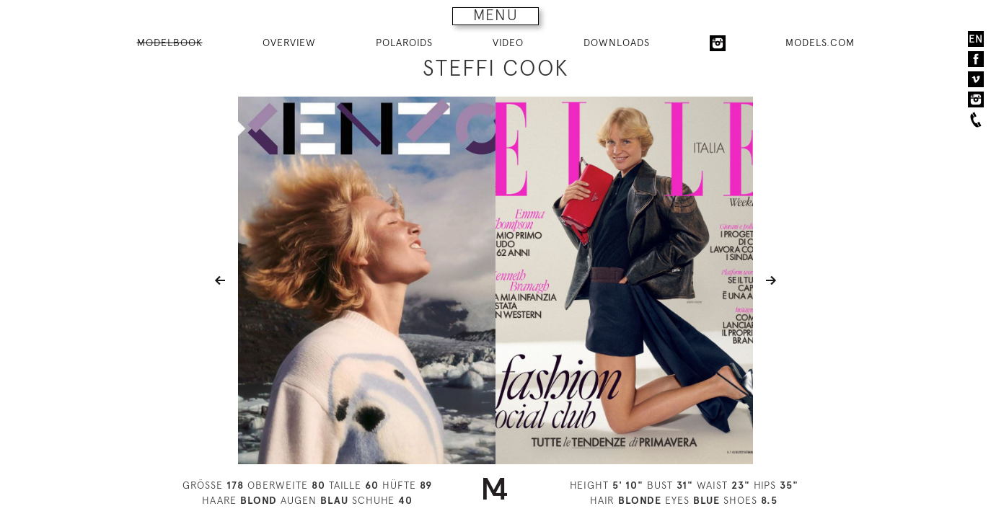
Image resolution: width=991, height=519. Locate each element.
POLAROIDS (404, 42)
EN (976, 39)
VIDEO (508, 42)
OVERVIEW (289, 42)
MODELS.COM (820, 42)
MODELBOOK (170, 42)
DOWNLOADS (616, 42)
